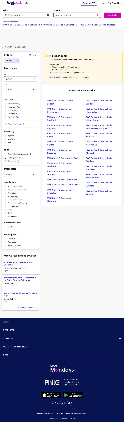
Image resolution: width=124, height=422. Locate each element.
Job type (8, 99)
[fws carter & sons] (12, 60)
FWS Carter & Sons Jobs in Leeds (63, 184)
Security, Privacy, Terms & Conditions (71, 413)
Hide (6, 149)
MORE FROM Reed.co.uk (62, 346)
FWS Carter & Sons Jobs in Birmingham (58, 24)
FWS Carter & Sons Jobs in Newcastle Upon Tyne (99, 127)
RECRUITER (62, 330)
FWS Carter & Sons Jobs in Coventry (60, 151)
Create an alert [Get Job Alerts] (55, 77)
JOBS (62, 321)
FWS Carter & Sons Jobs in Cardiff (60, 143)
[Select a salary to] (20, 89)
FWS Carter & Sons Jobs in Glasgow (60, 173)
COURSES (62, 338)
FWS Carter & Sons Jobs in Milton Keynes (99, 119)
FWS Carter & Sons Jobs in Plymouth (99, 151)
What (5, 10)
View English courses (28, 307)
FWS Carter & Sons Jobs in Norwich (99, 135)
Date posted (10, 169)
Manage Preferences (45, 413)
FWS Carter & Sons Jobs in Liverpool (60, 199)
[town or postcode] (77, 15)
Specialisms (10, 182)
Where (56, 10)
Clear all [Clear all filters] (33, 55)
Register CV (89, 3)
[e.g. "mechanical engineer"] (26, 15)
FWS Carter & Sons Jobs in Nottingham (99, 143)
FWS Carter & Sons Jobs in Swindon (99, 192)
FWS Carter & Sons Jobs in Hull (62, 179)
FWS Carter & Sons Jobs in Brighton (60, 127)
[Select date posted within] (20, 174)
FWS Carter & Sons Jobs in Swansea (99, 184)
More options (11, 234)
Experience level (12, 222)
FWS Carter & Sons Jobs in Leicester (60, 191)
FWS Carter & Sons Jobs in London (99, 102)
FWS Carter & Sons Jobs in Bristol (60, 135)
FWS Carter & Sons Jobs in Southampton (99, 176)
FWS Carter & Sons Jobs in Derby (63, 158)
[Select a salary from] (20, 78)
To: (5, 85)
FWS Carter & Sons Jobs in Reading (99, 160)
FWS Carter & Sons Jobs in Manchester (99, 110)
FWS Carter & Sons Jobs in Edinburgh (60, 165)
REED (62, 355)
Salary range (10, 68)
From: (6, 74)
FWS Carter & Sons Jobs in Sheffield (99, 168)
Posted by (9, 131)
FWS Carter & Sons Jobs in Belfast (20, 24)
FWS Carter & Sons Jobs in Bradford (97, 24)
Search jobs (112, 15)
